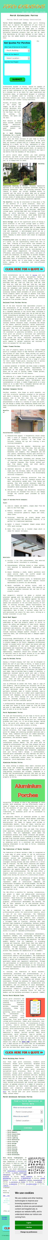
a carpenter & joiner (17, 1182)
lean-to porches (35, 1034)
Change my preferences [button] (28, 1232)
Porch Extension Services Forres (17, 1097)
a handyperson (26, 1178)
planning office (35, 157)
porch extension (29, 204)
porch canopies (33, 1030)
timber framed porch (18, 361)
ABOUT (31, 12)
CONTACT (36, 12)
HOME (23, 12)
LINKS (27, 12)
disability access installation (30, 1180)
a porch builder (18, 1167)
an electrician (31, 1184)
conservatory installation (16, 1171)
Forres (35, 275)
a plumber (38, 1182)
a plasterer (13, 1184)
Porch (5, 275)
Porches (4, 1219)
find (9, 1062)
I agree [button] (28, 1223)
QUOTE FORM (26, 1041)
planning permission (26, 140)
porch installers (28, 286)
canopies (38, 392)
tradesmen (6, 1187)
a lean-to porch (35, 665)
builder (15, 86)
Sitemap (4, 1217)
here (4, 1091)
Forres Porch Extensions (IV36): (15, 23)
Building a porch (9, 30)
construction (40, 854)
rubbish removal (9, 1185)
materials (12, 110)
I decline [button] (29, 1227)
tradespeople (17, 1165)
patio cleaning (26, 1176)
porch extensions (38, 292)
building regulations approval (19, 195)
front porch (38, 309)
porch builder (24, 158)
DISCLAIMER (42, 12)
